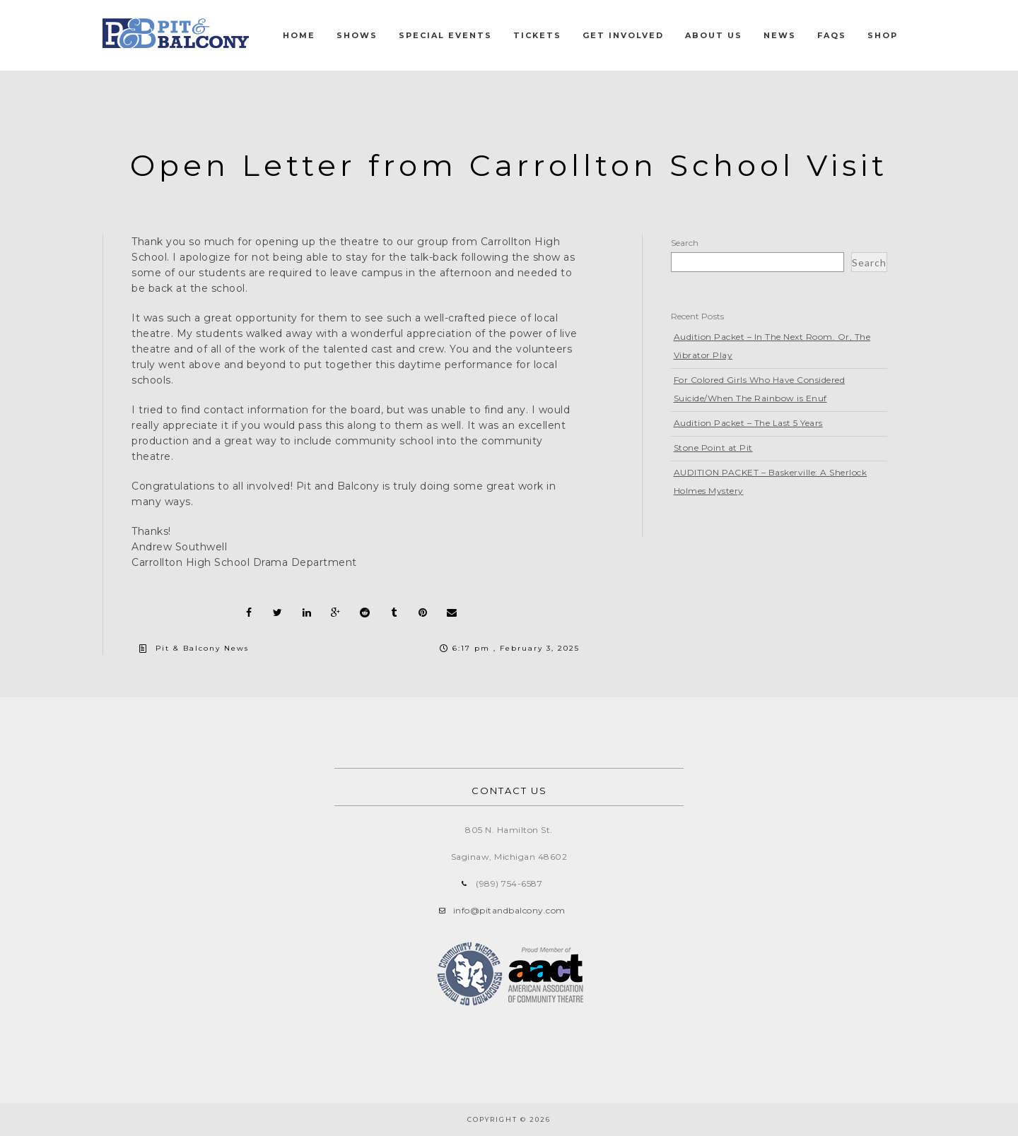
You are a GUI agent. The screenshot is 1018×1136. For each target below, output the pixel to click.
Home (299, 35)
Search (685, 242)
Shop (882, 35)
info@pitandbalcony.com (509, 910)
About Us (713, 35)
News (780, 35)
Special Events (445, 35)
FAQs (831, 35)
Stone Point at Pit (713, 447)
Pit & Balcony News (202, 648)
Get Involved (623, 35)
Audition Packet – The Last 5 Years (748, 423)
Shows (357, 35)
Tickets (537, 35)
